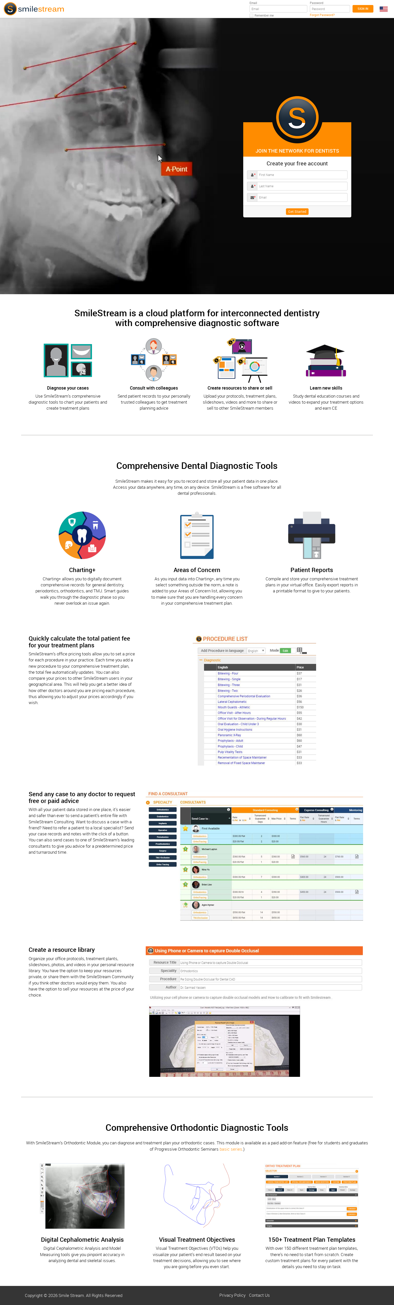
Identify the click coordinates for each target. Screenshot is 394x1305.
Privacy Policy (232, 1295)
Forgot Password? (322, 15)
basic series (231, 1149)
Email (253, 3)
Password (316, 3)
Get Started (297, 211)
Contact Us (259, 1295)
